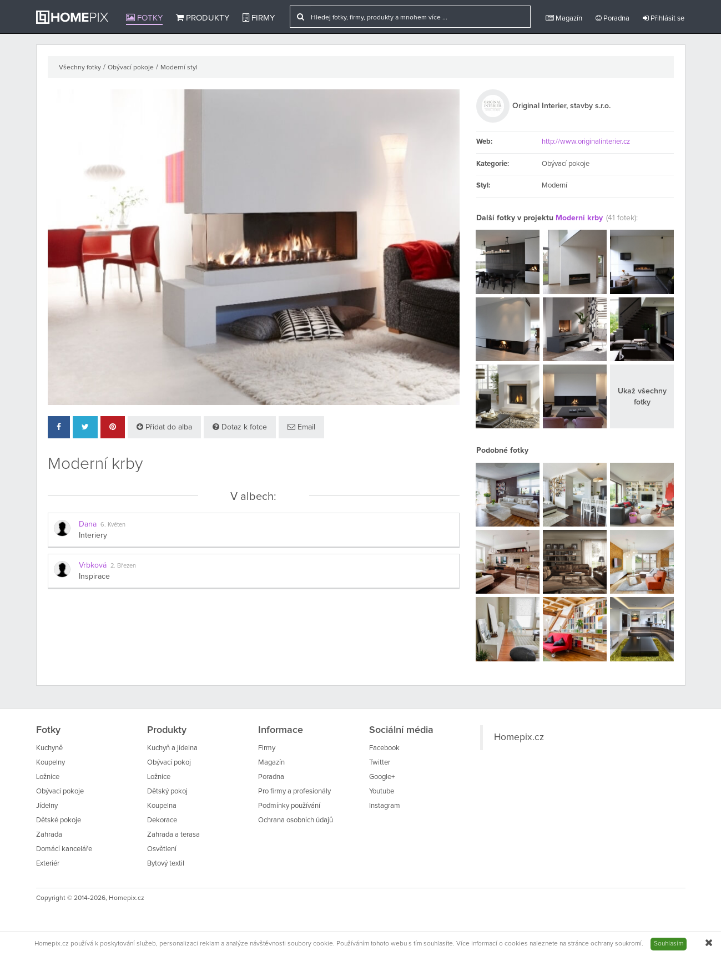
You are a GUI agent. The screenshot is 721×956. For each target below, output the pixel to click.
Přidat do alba (164, 427)
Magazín (564, 18)
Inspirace (94, 576)
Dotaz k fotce (240, 427)
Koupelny (50, 762)
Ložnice (47, 777)
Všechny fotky (80, 67)
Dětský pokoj (167, 791)
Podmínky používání (289, 806)
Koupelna (162, 806)
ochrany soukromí (616, 943)
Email (301, 427)
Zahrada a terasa (173, 834)
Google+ (382, 777)
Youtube (381, 791)
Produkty (202, 17)
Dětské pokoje (58, 820)
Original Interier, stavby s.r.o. (561, 106)
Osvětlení (162, 849)
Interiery (93, 535)
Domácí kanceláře (64, 849)
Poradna (612, 18)
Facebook (384, 748)
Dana (88, 524)
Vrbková (93, 565)
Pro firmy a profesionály (294, 791)
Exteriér (47, 863)
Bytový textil (165, 863)
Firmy (259, 17)
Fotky (144, 17)
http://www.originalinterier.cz (586, 141)
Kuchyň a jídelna (172, 748)
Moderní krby (579, 218)
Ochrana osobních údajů (295, 820)
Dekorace (162, 820)
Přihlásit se (663, 18)
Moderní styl (179, 67)
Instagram (384, 806)
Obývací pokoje (131, 67)
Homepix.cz (519, 737)
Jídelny (47, 806)
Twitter (379, 762)
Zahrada (49, 834)
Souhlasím (668, 943)
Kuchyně (49, 748)
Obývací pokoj (169, 762)
